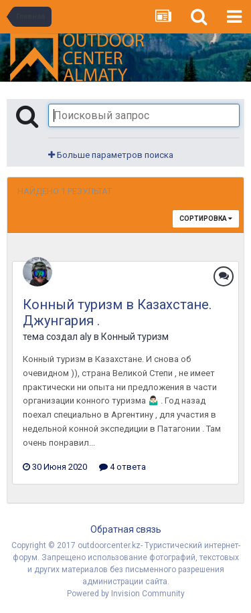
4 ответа (122, 467)
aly (86, 336)
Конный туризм (135, 336)
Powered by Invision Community (126, 593)
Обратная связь (125, 529)
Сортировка (205, 218)
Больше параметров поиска (110, 155)
